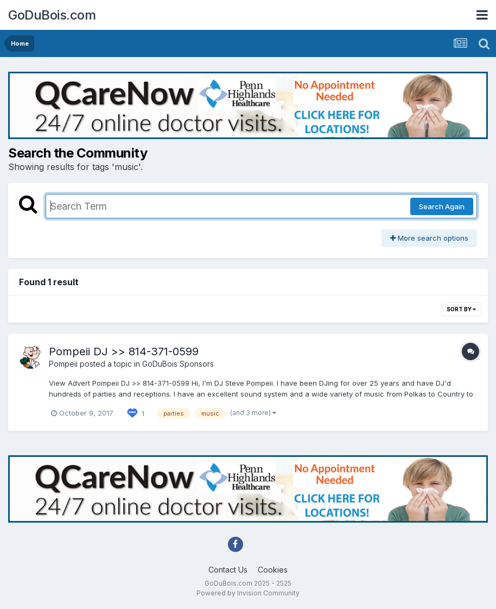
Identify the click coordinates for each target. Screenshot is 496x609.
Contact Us (227, 569)
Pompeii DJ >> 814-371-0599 (124, 351)
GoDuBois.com (52, 15)
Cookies (273, 569)
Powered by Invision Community (248, 593)
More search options (429, 238)
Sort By (461, 309)
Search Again (442, 206)
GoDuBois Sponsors (178, 363)
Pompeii (63, 363)
